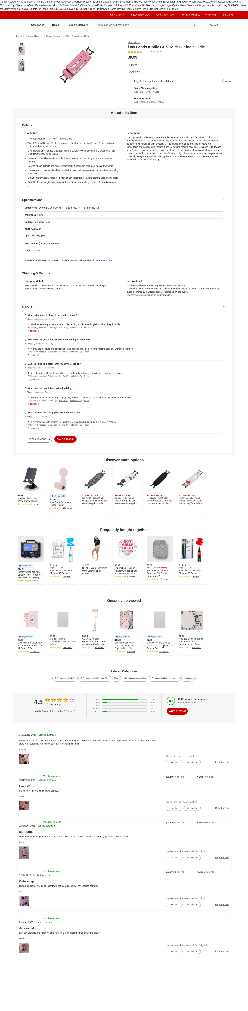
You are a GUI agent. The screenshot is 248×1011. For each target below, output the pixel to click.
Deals (183, 5)
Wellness (216, 1)
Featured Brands (34, 36)
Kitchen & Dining (93, 1)
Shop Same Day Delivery (117, 9)
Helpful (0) (63, 327)
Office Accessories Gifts (77, 36)
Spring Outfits (227, 5)
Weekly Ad (76, 9)
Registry (136, 9)
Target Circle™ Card (140, 14)
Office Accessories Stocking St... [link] (94, 678)
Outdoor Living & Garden (116, 1)
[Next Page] (192, 680)
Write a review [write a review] (177, 711)
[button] (58, 496)
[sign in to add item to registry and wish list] (227, 81)
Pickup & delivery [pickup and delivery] (78, 25)
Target (19, 36)
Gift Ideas (119, 5)
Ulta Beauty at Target (152, 5)
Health (207, 1)
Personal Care (196, 1)
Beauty (184, 1)
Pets (138, 5)
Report (86, 327)
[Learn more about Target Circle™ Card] (180, 90)
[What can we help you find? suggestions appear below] (147, 25)
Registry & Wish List (190, 14)
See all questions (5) (38, 439)
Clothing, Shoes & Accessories (60, 1)
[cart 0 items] (228, 25)
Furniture (135, 1)
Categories (39, 25)
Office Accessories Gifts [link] (65, 678)
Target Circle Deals (59, 9)
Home (80, 1)
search (195, 25)
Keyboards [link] (188, 678)
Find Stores (171, 9)
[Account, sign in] (212, 25)
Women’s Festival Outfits (23, 9)
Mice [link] (116, 678)
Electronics (22, 5)
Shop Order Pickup (92, 9)
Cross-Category (54, 36)
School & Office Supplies (83, 5)
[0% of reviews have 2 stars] (124, 708)
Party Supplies (105, 5)
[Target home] (20, 25)
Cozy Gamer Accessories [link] (135, 678)
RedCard (146, 9)
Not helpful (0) (76, 327)
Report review (222, 762)
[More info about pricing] (200, 57)
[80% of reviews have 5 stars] (124, 699)
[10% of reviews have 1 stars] (124, 711)
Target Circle (158, 9)
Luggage (226, 1)
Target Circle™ (116, 14)
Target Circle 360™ (164, 14)
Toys (13, 5)
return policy (141, 295)
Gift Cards (130, 5)
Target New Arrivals (11, 1)
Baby (177, 1)
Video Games (35, 5)
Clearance (192, 5)
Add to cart (135, 71)
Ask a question (65, 439)
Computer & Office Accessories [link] (165, 678)
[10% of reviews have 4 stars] (124, 702)
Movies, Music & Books (56, 5)
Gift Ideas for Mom (32, 1)
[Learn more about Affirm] (180, 100)
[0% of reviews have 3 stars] (124, 705)
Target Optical (172, 5)
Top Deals (42, 9)
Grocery (145, 1)
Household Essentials (162, 1)
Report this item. (104, 260)
